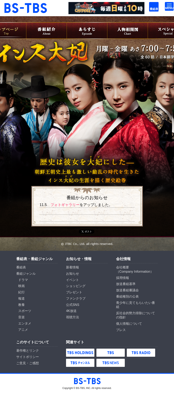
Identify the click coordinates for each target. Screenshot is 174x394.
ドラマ (23, 280)
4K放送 (71, 311)
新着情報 (72, 267)
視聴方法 (72, 317)
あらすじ (87, 30)
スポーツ (24, 311)
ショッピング (75, 286)
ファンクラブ (75, 298)
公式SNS (72, 304)
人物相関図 (127, 30)
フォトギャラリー (65, 205)
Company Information (134, 271)
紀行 (21, 292)
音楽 (21, 317)
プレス (121, 330)
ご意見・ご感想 (27, 363)
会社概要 (122, 267)
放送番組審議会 (127, 290)
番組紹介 (46, 30)
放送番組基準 (126, 284)
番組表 (151, 4)
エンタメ (24, 323)
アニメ (23, 329)
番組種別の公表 (127, 296)
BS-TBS (9, 4)
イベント (72, 280)
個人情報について (129, 323)
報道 (21, 298)
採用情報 (122, 278)
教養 (21, 304)
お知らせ (72, 273)
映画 (21, 286)
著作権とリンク (27, 350)
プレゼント (74, 292)
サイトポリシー (27, 357)
